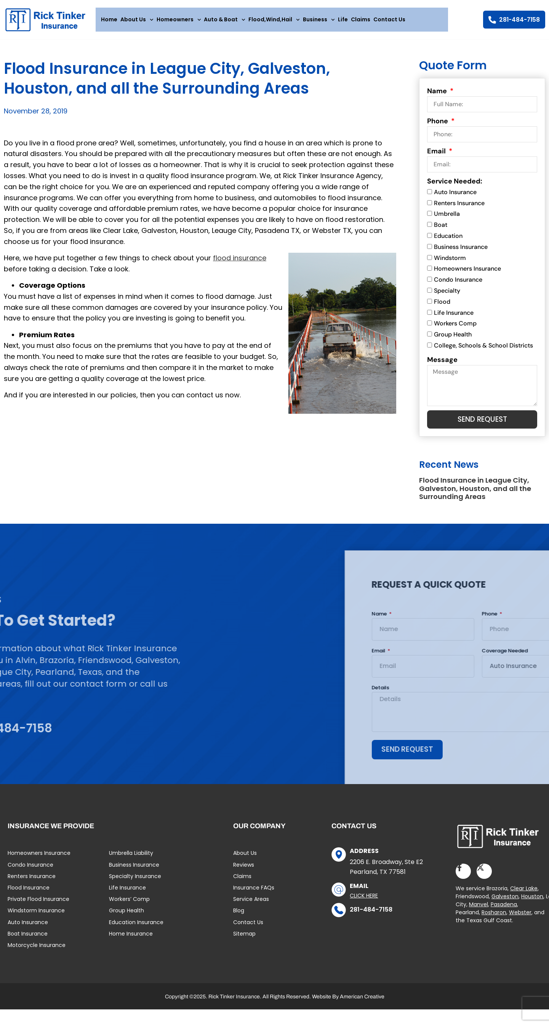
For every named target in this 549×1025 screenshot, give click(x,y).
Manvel (478, 910)
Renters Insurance (459, 207)
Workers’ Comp (129, 905)
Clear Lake (524, 894)
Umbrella (447, 218)
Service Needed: (454, 185)
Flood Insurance (29, 893)
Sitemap (244, 939)
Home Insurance (131, 939)
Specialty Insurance (135, 882)
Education (448, 240)
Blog (238, 916)
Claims (360, 19)
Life (343, 19)
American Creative (362, 1002)
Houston (532, 902)
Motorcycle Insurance (37, 951)
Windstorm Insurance (36, 916)
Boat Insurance (28, 939)
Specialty (447, 294)
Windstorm (450, 262)
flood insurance (239, 261)
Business (319, 20)
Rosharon (494, 918)
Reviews (243, 870)
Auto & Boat (224, 20)
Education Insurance (136, 928)
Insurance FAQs (253, 893)
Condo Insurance (458, 284)
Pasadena (504, 910)
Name (437, 94)
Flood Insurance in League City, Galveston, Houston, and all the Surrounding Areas (475, 493)
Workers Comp (455, 328)
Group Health (453, 339)
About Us (137, 20)
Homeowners (179, 20)
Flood (442, 305)
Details (518, 692)
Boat (440, 229)
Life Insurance (454, 316)
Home (109, 19)
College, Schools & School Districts (483, 349)
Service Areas (251, 905)
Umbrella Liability (131, 859)
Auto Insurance (455, 196)
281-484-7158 (371, 915)
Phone (438, 124)
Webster (520, 918)
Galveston (505, 902)
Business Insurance (461, 251)
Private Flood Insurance (38, 905)
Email (437, 154)
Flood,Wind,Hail (274, 20)
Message (442, 363)
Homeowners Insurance (467, 273)
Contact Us (389, 19)
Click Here (364, 901)
